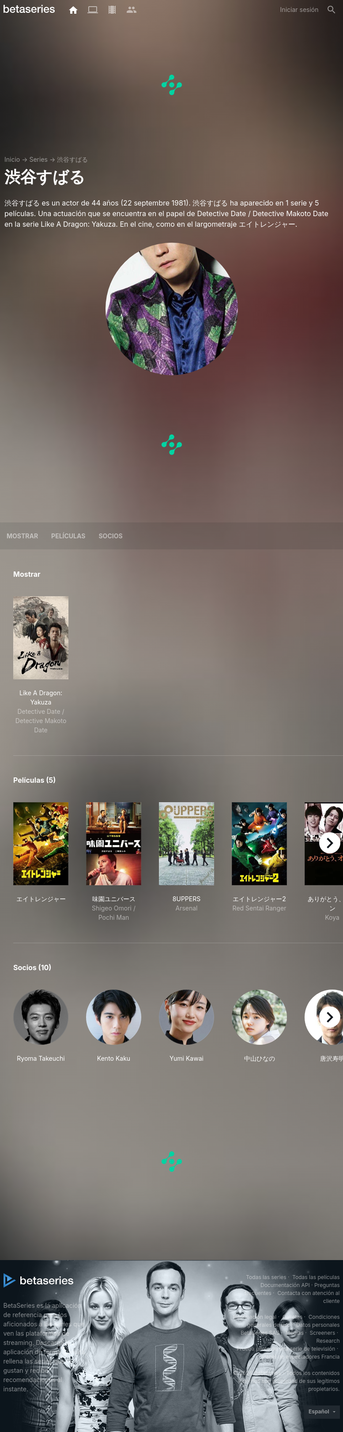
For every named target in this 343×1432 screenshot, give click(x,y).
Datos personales (318, 1325)
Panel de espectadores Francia (301, 1356)
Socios (110, 536)
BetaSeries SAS (260, 1332)
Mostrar (22, 536)
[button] (40, 1026)
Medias (295, 1332)
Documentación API (285, 1285)
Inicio (12, 159)
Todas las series (266, 1277)
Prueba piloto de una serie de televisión (286, 1348)
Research (328, 1340)
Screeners (322, 1332)
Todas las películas (315, 1277)
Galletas (293, 1317)
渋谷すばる (72, 159)
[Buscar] (331, 9)
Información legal (254, 1317)
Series (38, 159)
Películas (68, 536)
